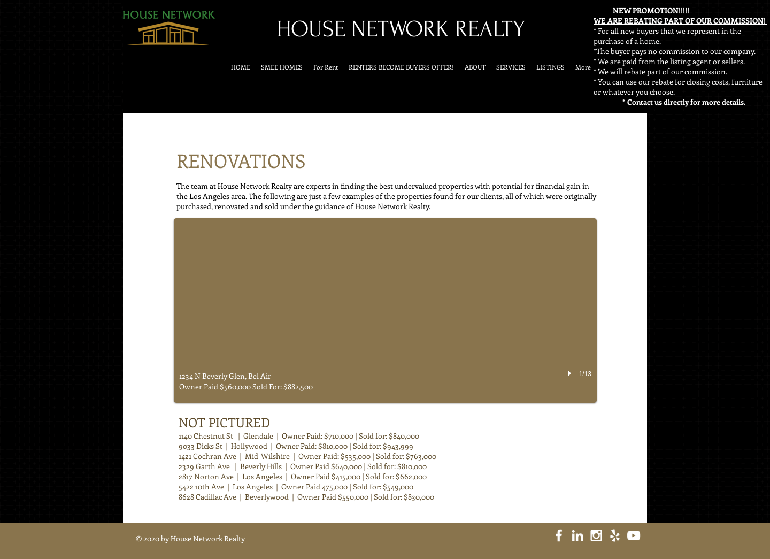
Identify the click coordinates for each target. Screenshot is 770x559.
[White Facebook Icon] (559, 535)
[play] (571, 373)
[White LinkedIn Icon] (577, 535)
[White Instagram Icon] (596, 535)
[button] (385, 310)
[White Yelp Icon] (615, 535)
